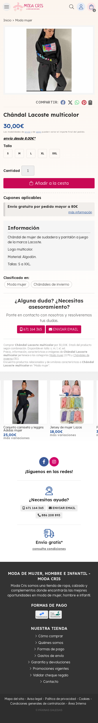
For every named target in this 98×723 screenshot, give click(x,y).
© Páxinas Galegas (49, 710)
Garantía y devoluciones (50, 662)
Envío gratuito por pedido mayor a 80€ (43, 206)
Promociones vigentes (51, 668)
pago (38, 131)
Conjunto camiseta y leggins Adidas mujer (23, 428)
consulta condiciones (49, 549)
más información (80, 212)
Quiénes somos (50, 642)
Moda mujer (56, 355)
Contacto (50, 681)
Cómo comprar (50, 636)
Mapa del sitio (14, 699)
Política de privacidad (60, 699)
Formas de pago (50, 649)
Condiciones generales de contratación (37, 703)
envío (27, 131)
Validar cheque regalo (50, 675)
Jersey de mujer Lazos (66, 427)
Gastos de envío (50, 656)
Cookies (84, 699)
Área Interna (77, 703)
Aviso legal (34, 699)
